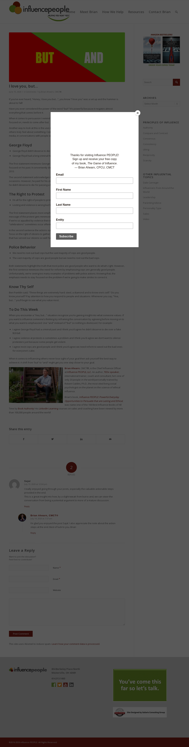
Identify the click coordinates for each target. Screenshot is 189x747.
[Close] (137, 113)
